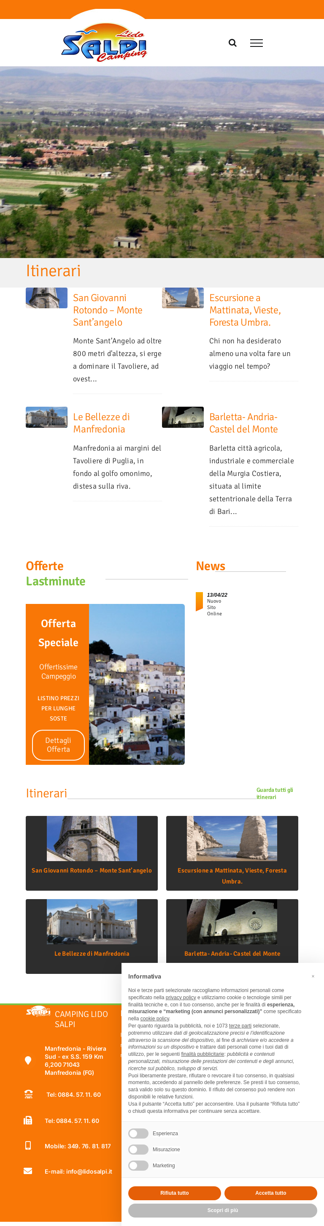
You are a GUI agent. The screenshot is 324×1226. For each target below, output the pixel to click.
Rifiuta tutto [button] (174, 1193)
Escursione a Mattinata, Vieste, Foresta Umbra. (245, 310)
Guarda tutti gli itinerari (275, 793)
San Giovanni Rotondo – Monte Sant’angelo (108, 310)
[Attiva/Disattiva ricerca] (233, 42)
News (210, 566)
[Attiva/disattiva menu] (256, 43)
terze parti (240, 1026)
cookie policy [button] (154, 1019)
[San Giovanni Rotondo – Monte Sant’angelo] (47, 293)
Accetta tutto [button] (270, 1193)
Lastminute (56, 581)
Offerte (44, 566)
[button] (313, 976)
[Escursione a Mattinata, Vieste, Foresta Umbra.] (183, 293)
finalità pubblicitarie (202, 1054)
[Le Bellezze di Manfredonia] (47, 412)
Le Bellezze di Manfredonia (101, 422)
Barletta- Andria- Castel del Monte (243, 422)
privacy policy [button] (181, 997)
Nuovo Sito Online (214, 607)
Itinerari (46, 793)
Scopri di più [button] (223, 1210)
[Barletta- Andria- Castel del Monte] (183, 412)
